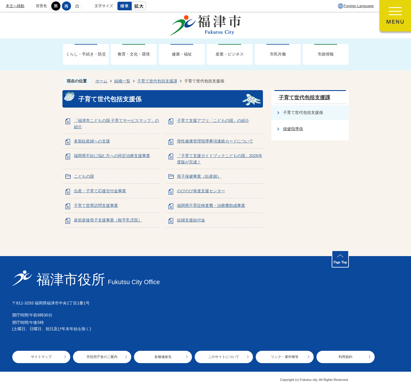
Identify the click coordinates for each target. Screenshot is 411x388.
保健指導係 (293, 128)
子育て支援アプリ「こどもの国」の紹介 (213, 120)
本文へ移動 (15, 6)
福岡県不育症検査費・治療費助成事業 (211, 205)
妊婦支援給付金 (191, 220)
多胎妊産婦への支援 (92, 141)
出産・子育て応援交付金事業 (100, 191)
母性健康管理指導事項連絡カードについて (215, 141)
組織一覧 (122, 81)
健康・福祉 (182, 54)
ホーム (101, 81)
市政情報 (326, 54)
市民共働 (278, 54)
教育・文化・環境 (134, 54)
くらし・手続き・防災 (86, 54)
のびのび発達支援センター (201, 191)
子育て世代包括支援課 (157, 81)
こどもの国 (84, 176)
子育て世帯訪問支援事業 (96, 205)
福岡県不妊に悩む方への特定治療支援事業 (112, 155)
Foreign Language (359, 6)
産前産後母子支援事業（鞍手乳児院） (108, 220)
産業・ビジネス (230, 54)
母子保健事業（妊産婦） (199, 176)
